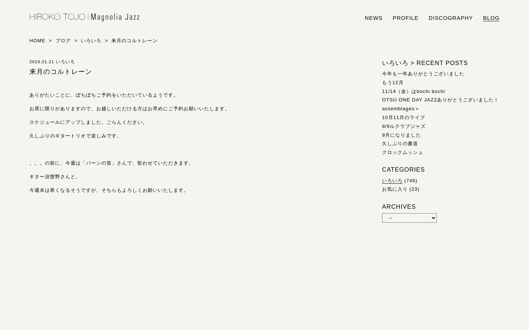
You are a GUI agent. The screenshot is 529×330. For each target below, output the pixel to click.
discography (451, 18)
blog (491, 18)
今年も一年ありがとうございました (423, 73)
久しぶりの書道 (400, 143)
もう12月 (393, 82)
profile (405, 18)
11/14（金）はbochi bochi (413, 91)
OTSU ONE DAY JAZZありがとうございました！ (440, 100)
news (374, 18)
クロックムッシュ (402, 152)
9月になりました (401, 135)
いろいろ (392, 180)
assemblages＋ (401, 108)
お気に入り (395, 189)
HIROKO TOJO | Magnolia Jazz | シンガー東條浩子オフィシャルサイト (84, 18)
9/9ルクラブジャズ (404, 126)
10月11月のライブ (403, 117)
